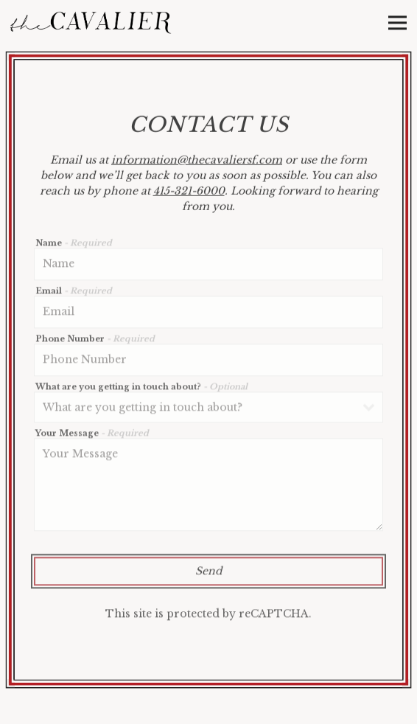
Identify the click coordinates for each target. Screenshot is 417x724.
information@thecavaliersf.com (196, 161)
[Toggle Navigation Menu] (397, 22)
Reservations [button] (208, 707)
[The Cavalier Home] (91, 22)
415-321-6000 (189, 192)
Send (208, 573)
